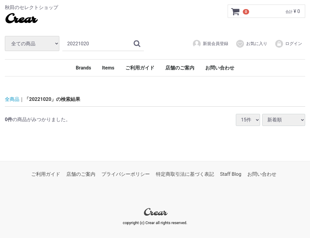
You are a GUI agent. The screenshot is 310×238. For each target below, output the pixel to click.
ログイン (288, 43)
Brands (83, 68)
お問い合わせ (219, 68)
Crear (20, 19)
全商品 (12, 99)
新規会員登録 (210, 43)
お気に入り (251, 43)
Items (108, 68)
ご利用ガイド (139, 68)
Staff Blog (231, 174)
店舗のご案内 (179, 68)
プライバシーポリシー (125, 174)
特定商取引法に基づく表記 (185, 174)
